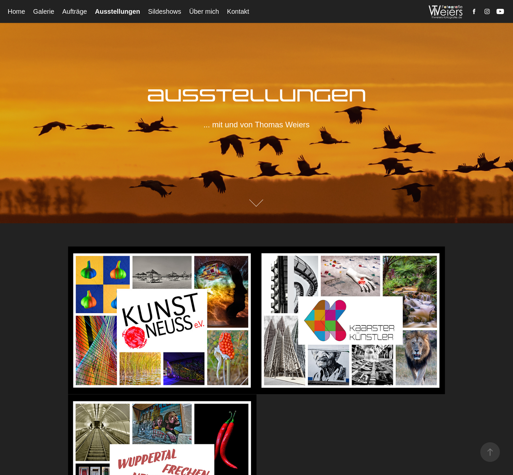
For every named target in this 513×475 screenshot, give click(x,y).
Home (16, 11)
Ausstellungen (117, 11)
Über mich (204, 11)
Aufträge (74, 11)
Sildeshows (164, 11)
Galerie (43, 11)
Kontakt (238, 11)
